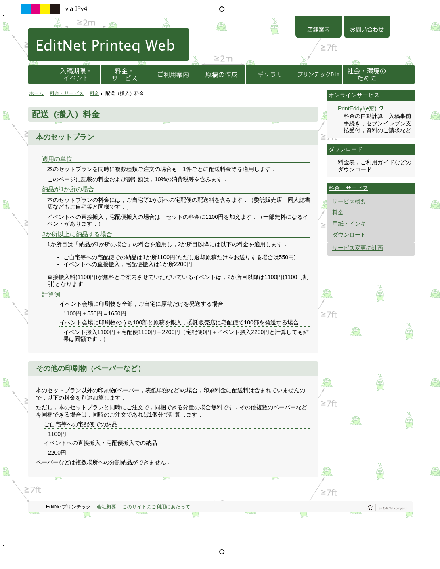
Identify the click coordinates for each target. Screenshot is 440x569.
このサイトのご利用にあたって (156, 507)
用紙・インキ (349, 223)
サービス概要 (349, 201)
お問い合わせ (367, 28)
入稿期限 (76, 74)
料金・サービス (125, 74)
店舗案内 (318, 28)
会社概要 (106, 507)
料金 (94, 93)
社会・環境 (367, 74)
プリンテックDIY (318, 74)
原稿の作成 (221, 74)
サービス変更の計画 (357, 248)
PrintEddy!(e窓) (357, 108)
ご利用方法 (173, 74)
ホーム (36, 93)
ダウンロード (345, 149)
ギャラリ (270, 74)
